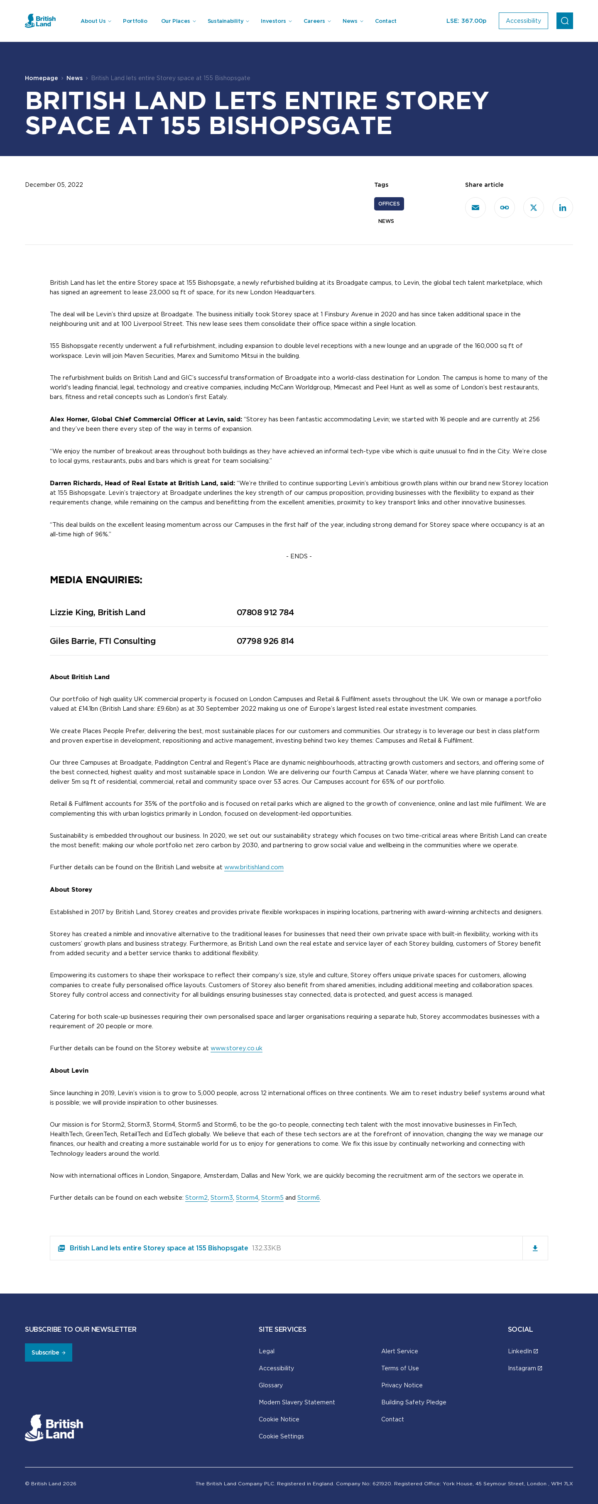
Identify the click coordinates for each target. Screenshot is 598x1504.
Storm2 (196, 1197)
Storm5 (272, 1197)
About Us (93, 20)
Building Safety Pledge (413, 1402)
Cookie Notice (279, 1419)
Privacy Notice (402, 1385)
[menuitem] (95, 21)
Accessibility (276, 1368)
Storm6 (308, 1197)
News (350, 20)
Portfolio (135, 20)
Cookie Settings (281, 1436)
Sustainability (226, 20)
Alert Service (399, 1351)
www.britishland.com (254, 867)
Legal (266, 1351)
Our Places (175, 20)
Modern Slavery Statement (297, 1402)
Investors (273, 20)
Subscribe (45, 1352)
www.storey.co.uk (236, 1048)
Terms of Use (400, 1368)
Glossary (271, 1385)
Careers (314, 20)
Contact (386, 20)
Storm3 (222, 1197)
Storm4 (247, 1197)
